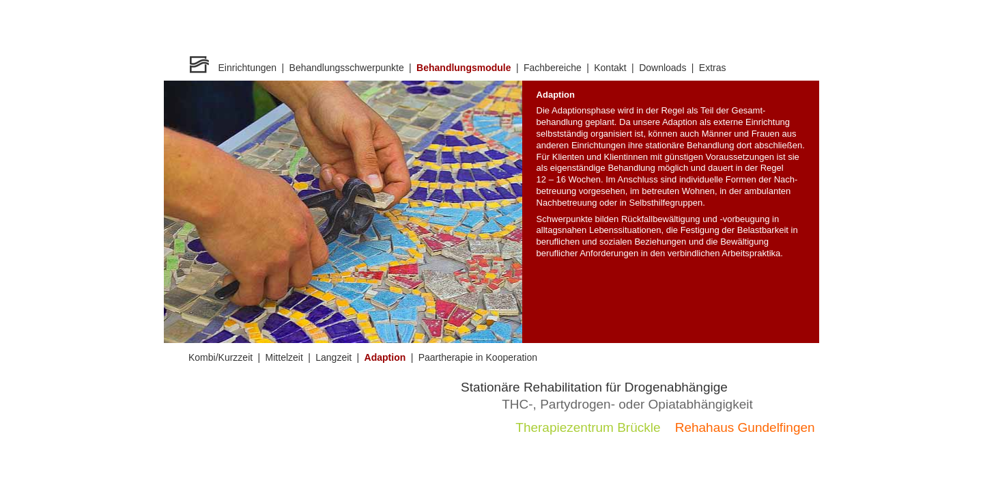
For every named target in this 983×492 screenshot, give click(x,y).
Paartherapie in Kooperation (477, 357)
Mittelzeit (284, 357)
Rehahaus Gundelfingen (745, 427)
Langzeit (333, 357)
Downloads (662, 67)
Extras (712, 67)
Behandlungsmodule (463, 67)
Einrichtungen (247, 67)
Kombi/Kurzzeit (220, 357)
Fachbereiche (553, 67)
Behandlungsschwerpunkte (346, 67)
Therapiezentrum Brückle (587, 427)
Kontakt (610, 67)
